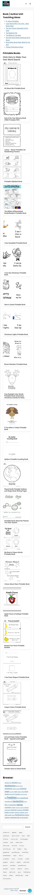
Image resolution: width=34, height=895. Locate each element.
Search (27, 827)
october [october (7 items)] (13, 807)
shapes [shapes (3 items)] (26, 812)
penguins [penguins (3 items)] (18, 807)
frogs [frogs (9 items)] (18, 798)
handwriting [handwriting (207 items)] (18, 801)
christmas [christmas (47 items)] (8, 789)
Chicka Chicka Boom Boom (14, 47)
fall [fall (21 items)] (6, 798)
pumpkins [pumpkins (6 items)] (11, 812)
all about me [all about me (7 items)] (8, 782)
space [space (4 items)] (13, 815)
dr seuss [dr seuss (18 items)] (17, 794)
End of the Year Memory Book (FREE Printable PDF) (15, 119)
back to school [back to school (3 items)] (19, 786)
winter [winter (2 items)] (27, 875)
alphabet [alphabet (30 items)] (15, 783)
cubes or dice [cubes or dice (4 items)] (20, 791)
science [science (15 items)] (21, 812)
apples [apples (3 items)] (19, 782)
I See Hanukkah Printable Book (15, 243)
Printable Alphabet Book (13, 181)
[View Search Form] (30, 3)
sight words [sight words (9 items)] (8, 815)
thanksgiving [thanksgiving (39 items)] (19, 815)
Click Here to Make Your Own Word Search (14, 58)
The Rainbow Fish (11, 33)
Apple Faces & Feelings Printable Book (16, 615)
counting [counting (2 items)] (12, 791)
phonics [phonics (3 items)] (22, 807)
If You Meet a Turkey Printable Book (15, 428)
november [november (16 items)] (8, 807)
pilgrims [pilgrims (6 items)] (26, 807)
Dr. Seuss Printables (12, 21)
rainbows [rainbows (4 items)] (17, 812)
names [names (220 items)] (20, 804)
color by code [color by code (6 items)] (16, 789)
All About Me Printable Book (14, 88)
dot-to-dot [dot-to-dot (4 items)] (11, 794)
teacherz (7, 888)
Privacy (12, 890)
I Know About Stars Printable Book (17, 584)
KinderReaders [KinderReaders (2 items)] (7, 855)
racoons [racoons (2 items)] (13, 868)
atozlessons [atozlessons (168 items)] (10, 785)
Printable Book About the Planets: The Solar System (16, 522)
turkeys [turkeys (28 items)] (7, 817)
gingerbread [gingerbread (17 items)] (24, 798)
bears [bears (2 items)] (23, 835)
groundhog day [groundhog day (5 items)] (8, 801)
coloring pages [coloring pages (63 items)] (24, 839)
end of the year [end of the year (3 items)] (23, 794)
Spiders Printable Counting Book (16, 459)
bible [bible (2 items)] (28, 835)
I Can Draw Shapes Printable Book (16, 677)
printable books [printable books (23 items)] (22, 865)
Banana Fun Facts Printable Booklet (14, 646)
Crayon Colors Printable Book (15, 707)
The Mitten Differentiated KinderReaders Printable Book (15, 212)
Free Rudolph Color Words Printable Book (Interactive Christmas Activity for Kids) (14, 396)
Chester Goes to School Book (15, 769)
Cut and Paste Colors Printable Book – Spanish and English (15, 738)
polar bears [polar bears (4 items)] (7, 810)
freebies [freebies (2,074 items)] (12, 797)
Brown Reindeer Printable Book (15, 364)
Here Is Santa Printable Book (14, 305)
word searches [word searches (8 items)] (24, 817)
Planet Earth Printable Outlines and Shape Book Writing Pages (15, 490)
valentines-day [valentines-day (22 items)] (15, 817)
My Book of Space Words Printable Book (13, 553)
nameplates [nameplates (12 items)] (12, 805)
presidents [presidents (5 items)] (19, 810)
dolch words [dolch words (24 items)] (6, 845)
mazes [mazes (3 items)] (25, 801)
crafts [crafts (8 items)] (15, 791)
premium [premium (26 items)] (14, 810)
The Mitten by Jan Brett (13, 35)
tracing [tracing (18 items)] (27, 815)
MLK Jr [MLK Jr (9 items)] (7, 805)
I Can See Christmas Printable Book (15, 274)
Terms (16, 890)
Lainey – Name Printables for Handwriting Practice (15, 151)
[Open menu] (26, 3)
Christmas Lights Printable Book (16, 334)
